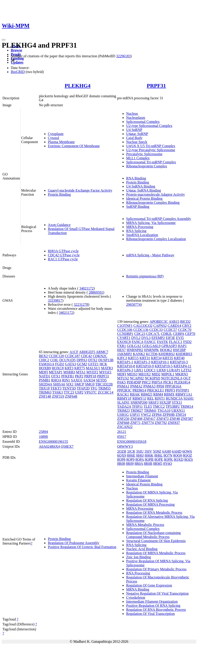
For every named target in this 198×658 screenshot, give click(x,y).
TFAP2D (83, 388)
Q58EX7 (67, 446)
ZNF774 (148, 423)
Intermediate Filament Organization (152, 601)
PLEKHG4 (78, 86)
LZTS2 (186, 370)
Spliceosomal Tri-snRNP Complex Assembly (158, 219)
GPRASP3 (169, 346)
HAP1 (182, 346)
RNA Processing (138, 573)
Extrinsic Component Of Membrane (74, 146)
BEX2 (43, 356)
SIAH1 (188, 398)
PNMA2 (136, 386)
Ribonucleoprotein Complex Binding (152, 202)
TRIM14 (186, 406)
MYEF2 (92, 372)
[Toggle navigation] (3, 39)
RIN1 (66, 380)
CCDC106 (124, 330)
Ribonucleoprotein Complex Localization (156, 239)
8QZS (188, 459)
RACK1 (123, 394)
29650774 (133, 304)
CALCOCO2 (142, 326)
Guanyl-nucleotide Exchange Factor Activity (80, 190)
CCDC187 (72, 356)
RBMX (169, 394)
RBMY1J (139, 398)
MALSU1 (93, 368)
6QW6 (187, 451)
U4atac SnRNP (137, 134)
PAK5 (121, 382)
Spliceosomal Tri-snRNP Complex (151, 162)
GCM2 (82, 364)
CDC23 (139, 334)
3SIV (148, 451)
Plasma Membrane (61, 142)
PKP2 (79, 376)
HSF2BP (179, 350)
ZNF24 (181, 415)
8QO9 (177, 455)
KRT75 (79, 368)
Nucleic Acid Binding (142, 549)
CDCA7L (153, 334)
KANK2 (139, 354)
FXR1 (121, 346)
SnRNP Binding (137, 206)
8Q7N (167, 455)
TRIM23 (123, 410)
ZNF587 (187, 419)
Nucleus (132, 113)
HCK (103, 364)
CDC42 (86, 356)
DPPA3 (82, 360)
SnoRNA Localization (142, 235)
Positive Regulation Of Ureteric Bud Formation (82, 547)
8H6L (158, 455)
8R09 (130, 463)
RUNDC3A (174, 398)
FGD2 (59, 364)
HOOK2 (166, 350)
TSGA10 (163, 410)
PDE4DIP (134, 382)
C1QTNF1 (124, 326)
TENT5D (69, 388)
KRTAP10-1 (160, 362)
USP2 (79, 392)
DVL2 (135, 338)
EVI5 (180, 338)
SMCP (79, 384)
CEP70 (190, 334)
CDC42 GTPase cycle (64, 255)
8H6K (149, 455)
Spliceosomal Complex (143, 122)
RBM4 (158, 394)
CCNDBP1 (125, 334)
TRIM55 (104, 388)
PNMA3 (149, 386)
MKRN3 (181, 374)
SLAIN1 (123, 402)
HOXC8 (58, 368)
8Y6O (167, 463)
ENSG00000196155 (53, 441)
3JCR (131, 451)
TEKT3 (56, 388)
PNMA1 (123, 386)
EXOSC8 (124, 342)
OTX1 (55, 376)
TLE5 (148, 406)
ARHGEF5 (87, 352)
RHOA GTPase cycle (63, 251)
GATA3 (70, 364)
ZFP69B (168, 415)
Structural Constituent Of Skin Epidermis (156, 541)
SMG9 (90, 384)
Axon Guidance (59, 225)
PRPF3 (170, 390)
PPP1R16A (173, 386)
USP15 (135, 415)
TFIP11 (137, 406)
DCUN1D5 (67, 360)
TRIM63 (45, 392)
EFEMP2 (158, 338)
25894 (43, 432)
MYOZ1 (105, 372)
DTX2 (92, 360)
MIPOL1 (167, 374)
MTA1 (80, 372)
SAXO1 (77, 380)
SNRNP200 (138, 402)
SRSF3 (153, 402)
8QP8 (121, 459)
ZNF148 (45, 396)
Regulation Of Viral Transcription (150, 614)
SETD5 (101, 380)
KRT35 (167, 358)
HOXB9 (45, 368)
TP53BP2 (173, 406)
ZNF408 (136, 419)
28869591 (96, 292)
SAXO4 (89, 380)
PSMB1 (44, 380)
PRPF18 (90, 376)
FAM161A (46, 364)
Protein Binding (59, 194)
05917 (121, 437)
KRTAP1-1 (125, 362)
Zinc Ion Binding (138, 557)
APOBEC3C (159, 321)
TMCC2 (159, 406)
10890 (43, 437)
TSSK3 (57, 392)
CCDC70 (184, 330)
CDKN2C (100, 356)
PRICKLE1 (155, 390)
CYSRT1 (123, 338)
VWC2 (146, 415)
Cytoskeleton (135, 597)
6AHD (177, 451)
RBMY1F (124, 398)
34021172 (86, 288)
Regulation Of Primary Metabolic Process (156, 569)
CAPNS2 (160, 326)
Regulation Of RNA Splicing (147, 500)
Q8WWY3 (125, 446)
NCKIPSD (152, 378)
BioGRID (18, 72)
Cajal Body (134, 138)
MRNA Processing (139, 227)
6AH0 (166, 451)
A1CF (73, 352)
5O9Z (157, 451)
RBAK (135, 394)
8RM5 (157, 463)
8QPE (158, 459)
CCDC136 (141, 330)
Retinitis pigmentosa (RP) (144, 276)
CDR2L (166, 334)
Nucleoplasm (135, 118)
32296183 (123, 56)
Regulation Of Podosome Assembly (73, 543)
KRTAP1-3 (142, 362)
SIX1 (70, 384)
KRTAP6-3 (125, 370)
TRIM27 (137, 410)
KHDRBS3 (184, 354)
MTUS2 (123, 378)
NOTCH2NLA (171, 378)
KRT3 (69, 368)
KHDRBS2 (166, 354)
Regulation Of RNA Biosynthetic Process (156, 609)
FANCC (150, 342)
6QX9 (121, 455)
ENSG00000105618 (131, 441)
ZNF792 (161, 423)
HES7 (121, 350)
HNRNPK (151, 350)
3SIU (140, 451)
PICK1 (168, 382)
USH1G (123, 415)
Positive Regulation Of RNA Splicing (153, 605)
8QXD (178, 459)
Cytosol (53, 138)
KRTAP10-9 (145, 366)
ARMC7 (102, 352)
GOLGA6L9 (151, 346)
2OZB (121, 451)
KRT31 (145, 358)
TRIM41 (150, 410)
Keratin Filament (138, 480)
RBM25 (146, 394)
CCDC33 (156, 330)
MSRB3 (69, 372)
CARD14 (174, 326)
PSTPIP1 (182, 390)
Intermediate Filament (142, 476)
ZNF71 (135, 423)
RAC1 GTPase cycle (63, 259)
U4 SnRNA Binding (140, 186)
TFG (94, 388)
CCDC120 (56, 356)
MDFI (43, 372)
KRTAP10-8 (126, 366)
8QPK (168, 459)
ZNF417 (149, 419)
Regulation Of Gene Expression (149, 585)
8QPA (139, 459)
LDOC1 (150, 370)
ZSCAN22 (124, 427)
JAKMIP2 (124, 354)
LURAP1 (173, 370)
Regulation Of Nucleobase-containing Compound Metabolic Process (153, 535)
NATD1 (44, 376)
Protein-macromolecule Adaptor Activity (155, 194)
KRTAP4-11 (182, 366)
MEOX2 (144, 374)
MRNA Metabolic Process (145, 525)
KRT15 (133, 358)
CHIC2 (44, 360)
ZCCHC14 (105, 392)
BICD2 (185, 321)
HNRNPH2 (135, 350)
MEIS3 (132, 374)
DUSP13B (105, 360)
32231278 (81, 304)
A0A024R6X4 (49, 446)
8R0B (148, 463)
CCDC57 (170, 330)
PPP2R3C (124, 390)
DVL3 (146, 338)
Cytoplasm (55, 134)
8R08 (121, 463)
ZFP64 (157, 415)
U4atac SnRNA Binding (143, 190)
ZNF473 (162, 419)
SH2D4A (45, 384)
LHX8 (161, 370)
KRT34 (156, 358)
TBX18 (44, 388)
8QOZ (187, 455)
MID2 (156, 374)
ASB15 (174, 321)
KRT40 (179, 358)
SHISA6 (59, 384)
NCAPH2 (137, 378)
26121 (121, 432)
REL (150, 398)
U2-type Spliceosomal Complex (149, 126)
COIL (54, 360)
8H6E (131, 455)
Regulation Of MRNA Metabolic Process (155, 553)
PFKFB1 (67, 376)
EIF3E (170, 338)
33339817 (55, 300)
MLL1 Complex (137, 158)
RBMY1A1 (184, 394)
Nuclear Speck (136, 142)
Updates (17, 62)
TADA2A (124, 406)
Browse (16, 50)
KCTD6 (152, 354)
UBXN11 (178, 410)
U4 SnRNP (134, 130)
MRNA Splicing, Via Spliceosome (151, 223)
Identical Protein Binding (144, 198)
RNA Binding (136, 178)
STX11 (177, 402)
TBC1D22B (104, 384)
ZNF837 (174, 423)
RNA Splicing (136, 231)
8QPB (149, 459)
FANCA (137, 342)
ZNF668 (123, 423)
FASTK (162, 342)
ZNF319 (58, 396)
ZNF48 (174, 419)
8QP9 (130, 459)
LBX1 (138, 370)
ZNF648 (71, 396)
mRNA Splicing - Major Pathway (150, 255)
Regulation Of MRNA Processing (150, 504)
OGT (187, 378)
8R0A (139, 463)
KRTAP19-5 (164, 366)
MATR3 (107, 368)
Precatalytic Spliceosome (144, 154)
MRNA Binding (137, 589)
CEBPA (178, 334)
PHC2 (146, 382)
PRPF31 (156, 86)
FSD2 (187, 342)
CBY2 (186, 326)
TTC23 (69, 392)
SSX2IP (165, 402)
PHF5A (156, 382)
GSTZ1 (93, 364)
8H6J (140, 455)
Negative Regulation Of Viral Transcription (157, 593)
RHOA (56, 380)
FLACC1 (175, 342)
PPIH (160, 386)
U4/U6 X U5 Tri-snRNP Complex (150, 146)
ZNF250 (123, 419)
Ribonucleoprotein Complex (146, 166)
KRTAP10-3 (179, 362)
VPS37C (90, 392)
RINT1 (160, 398)
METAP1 (55, 372)
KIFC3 (122, 358)
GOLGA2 (134, 346)
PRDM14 (139, 390)
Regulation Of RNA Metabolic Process (154, 512)
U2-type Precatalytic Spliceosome (150, 150)
